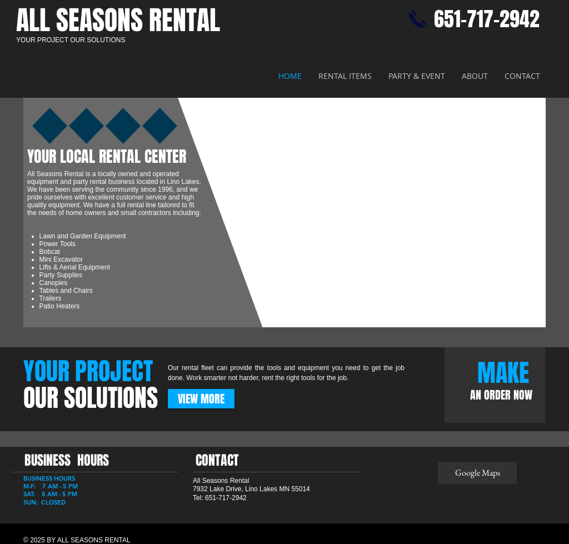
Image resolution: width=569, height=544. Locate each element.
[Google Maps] (477, 473)
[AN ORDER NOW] (501, 395)
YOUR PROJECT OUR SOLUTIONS (70, 40)
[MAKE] (502, 373)
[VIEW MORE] (201, 398)
